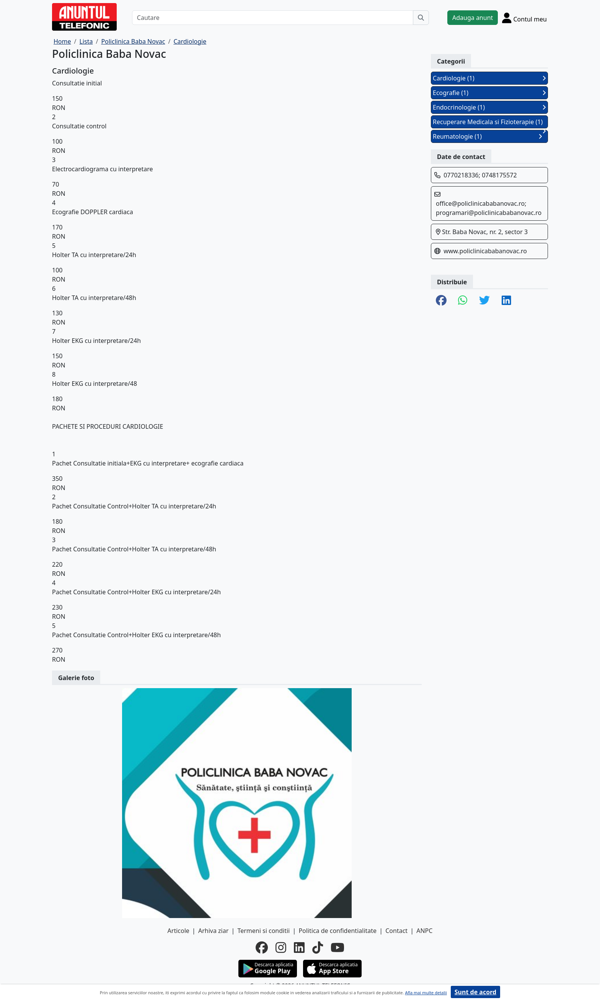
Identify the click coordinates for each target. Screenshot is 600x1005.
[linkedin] (299, 947)
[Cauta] (421, 17)
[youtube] (337, 947)
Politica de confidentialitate (337, 930)
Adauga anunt (472, 17)
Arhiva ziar (213, 930)
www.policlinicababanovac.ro (485, 251)
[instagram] (281, 947)
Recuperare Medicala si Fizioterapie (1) (489, 123)
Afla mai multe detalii (426, 992)
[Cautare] (272, 17)
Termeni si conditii (263, 930)
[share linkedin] (506, 300)
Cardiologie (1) (489, 78)
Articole (178, 930)
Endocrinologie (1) (489, 107)
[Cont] (524, 18)
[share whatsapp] (463, 300)
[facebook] (262, 947)
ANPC (424, 930)
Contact (396, 930)
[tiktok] (317, 947)
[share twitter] (484, 300)
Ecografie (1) (489, 93)
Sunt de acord (475, 992)
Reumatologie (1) (487, 136)
